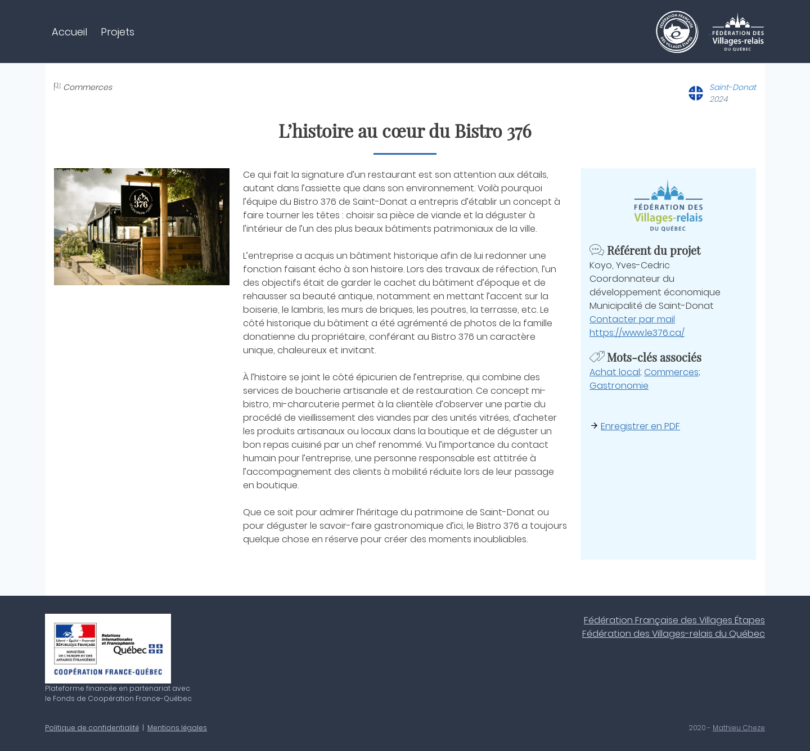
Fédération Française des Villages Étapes (674, 620)
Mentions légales (177, 727)
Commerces (671, 372)
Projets (117, 32)
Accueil (69, 32)
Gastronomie (619, 385)
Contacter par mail (632, 319)
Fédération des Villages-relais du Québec (673, 633)
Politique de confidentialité (92, 727)
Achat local (615, 372)
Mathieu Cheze (739, 727)
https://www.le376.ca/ (637, 332)
